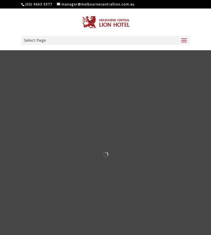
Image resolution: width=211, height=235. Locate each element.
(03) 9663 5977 (38, 4)
